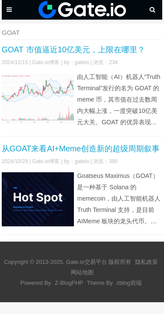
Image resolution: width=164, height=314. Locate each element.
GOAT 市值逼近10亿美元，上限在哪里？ (73, 49)
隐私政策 (146, 262)
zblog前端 (128, 283)
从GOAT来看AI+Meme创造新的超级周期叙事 (81, 148)
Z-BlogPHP (69, 283)
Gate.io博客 (46, 62)
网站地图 (82, 272)
